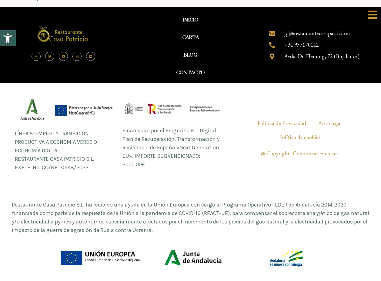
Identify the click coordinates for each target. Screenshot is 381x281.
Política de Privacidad (281, 123)
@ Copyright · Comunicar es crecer (299, 153)
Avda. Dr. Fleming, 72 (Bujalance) (321, 56)
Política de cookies (299, 137)
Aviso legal (330, 123)
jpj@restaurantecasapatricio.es (317, 33)
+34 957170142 (301, 44)
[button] (8, 38)
